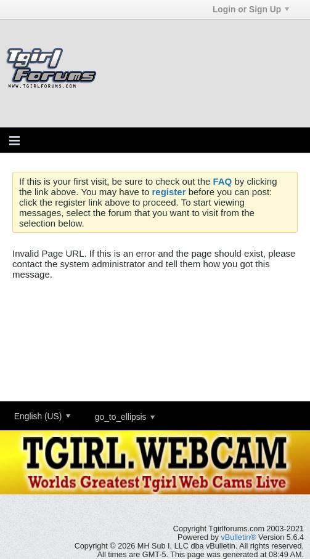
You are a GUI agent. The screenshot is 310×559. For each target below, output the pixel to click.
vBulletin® (238, 537)
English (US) (42, 416)
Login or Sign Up (251, 9)
